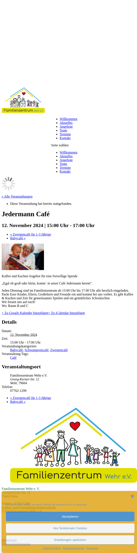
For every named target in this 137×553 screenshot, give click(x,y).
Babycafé (17, 238)
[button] (132, 496)
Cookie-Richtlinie (51, 548)
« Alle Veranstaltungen (17, 196)
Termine (65, 134)
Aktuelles (66, 123)
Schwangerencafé (36, 350)
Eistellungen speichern (70, 540)
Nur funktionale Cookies (70, 528)
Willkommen (68, 119)
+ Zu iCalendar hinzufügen (66, 313)
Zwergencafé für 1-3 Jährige (30, 234)
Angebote (66, 126)
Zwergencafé (59, 350)
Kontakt (65, 138)
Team (63, 130)
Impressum (92, 548)
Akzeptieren (70, 516)
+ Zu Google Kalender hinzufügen (25, 313)
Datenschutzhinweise (73, 548)
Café (13, 357)
